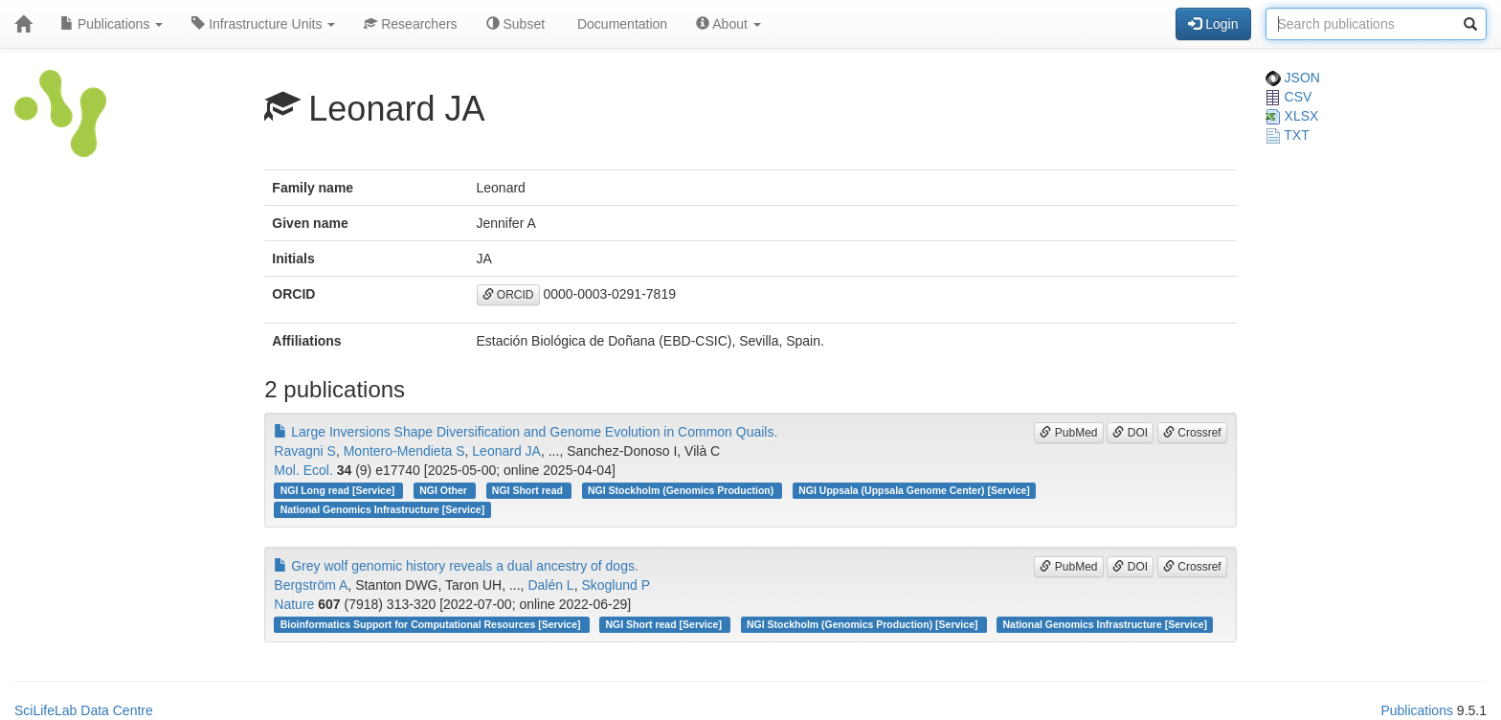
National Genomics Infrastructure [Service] (382, 509)
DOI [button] (1130, 432)
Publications (111, 24)
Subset (515, 24)
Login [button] (1213, 24)
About (728, 24)
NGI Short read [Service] (665, 624)
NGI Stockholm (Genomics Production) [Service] (863, 624)
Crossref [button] (1192, 432)
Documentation (620, 24)
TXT (1288, 135)
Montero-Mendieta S (404, 451)
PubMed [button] (1068, 432)
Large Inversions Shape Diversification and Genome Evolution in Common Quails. (525, 431)
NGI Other (444, 490)
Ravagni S (305, 451)
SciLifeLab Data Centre (83, 710)
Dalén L (550, 585)
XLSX (1292, 116)
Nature (294, 604)
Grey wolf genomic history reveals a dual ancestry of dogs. (456, 566)
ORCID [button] (508, 295)
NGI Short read (529, 490)
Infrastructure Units (263, 24)
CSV (1289, 96)
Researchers (410, 24)
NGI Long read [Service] (339, 490)
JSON (1293, 77)
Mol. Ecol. (303, 470)
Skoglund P (615, 585)
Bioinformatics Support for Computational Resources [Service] (432, 624)
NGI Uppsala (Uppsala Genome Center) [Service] (914, 490)
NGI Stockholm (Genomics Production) (682, 490)
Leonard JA (506, 451)
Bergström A (310, 585)
